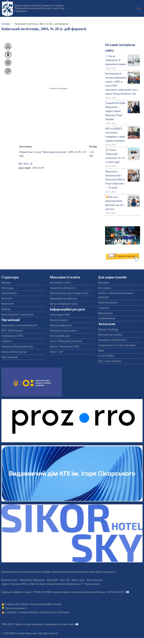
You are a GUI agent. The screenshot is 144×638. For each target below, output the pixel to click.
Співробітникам (106, 318)
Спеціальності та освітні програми (116, 345)
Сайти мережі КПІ (60, 314)
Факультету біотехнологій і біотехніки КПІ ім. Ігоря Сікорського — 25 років (115, 179)
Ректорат (6, 282)
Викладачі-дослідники (110, 334)
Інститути (6, 298)
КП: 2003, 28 (25, 163)
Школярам (103, 282)
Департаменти (9, 293)
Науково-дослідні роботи (63, 330)
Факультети (7, 303)
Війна (101, 350)
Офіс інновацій (9, 357)
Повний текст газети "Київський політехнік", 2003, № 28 (49, 152)
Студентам (104, 307)
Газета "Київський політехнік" (66, 341)
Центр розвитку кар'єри (14, 351)
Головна (5, 23)
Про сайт (65, 580)
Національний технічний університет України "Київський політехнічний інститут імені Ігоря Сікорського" (39, 8)
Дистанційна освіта (60, 282)
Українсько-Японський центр (17, 346)
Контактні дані (9, 580)
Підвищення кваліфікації (63, 298)
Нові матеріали (94, 580)
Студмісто (6, 341)
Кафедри (6, 309)
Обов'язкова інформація (32, 580)
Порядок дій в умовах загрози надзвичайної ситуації (33, 604)
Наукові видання (59, 320)
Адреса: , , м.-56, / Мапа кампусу (50, 584)
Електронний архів (60, 335)
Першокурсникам (107, 302)
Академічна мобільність (63, 287)
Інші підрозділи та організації (17, 314)
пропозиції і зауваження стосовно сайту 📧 (55, 624)
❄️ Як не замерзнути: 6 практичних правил (115, 60)
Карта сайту (78, 580)
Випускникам (105, 313)
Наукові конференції (61, 325)
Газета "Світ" (57, 351)
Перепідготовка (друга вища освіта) (69, 293)
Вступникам (104, 287)
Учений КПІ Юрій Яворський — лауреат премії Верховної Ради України (115, 111)
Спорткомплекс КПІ (12, 335)
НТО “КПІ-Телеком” (12, 330)
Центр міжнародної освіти (64, 303)
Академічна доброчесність (112, 339)
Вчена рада (7, 287)
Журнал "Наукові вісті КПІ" (65, 346)
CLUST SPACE (106, 355)
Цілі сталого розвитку (110, 361)
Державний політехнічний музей (19, 325)
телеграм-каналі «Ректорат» (55, 612)
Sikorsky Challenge (108, 329)
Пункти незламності (16, 608)
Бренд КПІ (52, 580)
